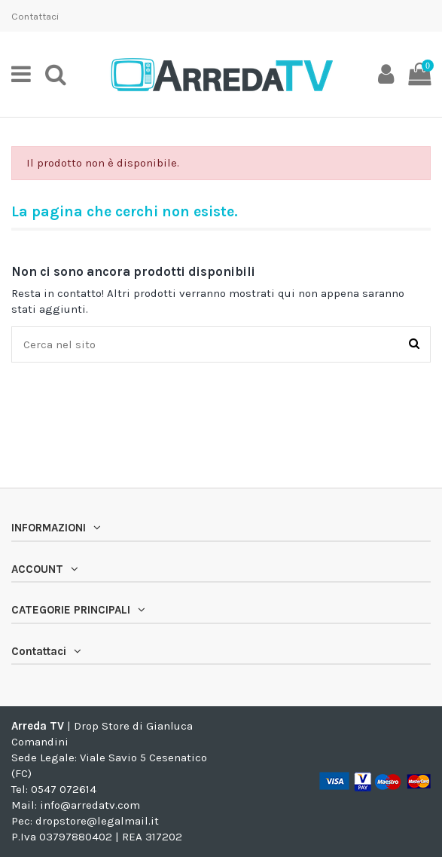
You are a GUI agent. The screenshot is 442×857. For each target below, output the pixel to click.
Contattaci (35, 16)
